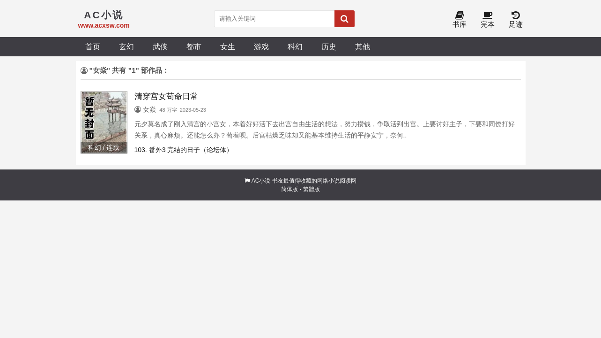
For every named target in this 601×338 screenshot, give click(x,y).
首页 (92, 46)
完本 (488, 20)
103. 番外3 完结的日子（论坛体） (183, 150)
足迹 (516, 20)
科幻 (295, 46)
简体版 (289, 189)
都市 (193, 46)
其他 (362, 46)
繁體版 (311, 189)
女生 (227, 46)
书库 (460, 20)
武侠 (160, 46)
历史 (328, 46)
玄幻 (126, 46)
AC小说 (261, 180)
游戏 (261, 46)
